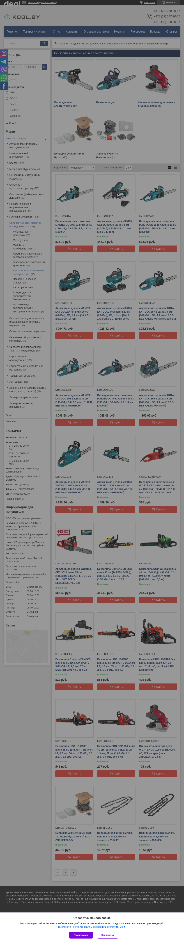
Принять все (81, 935)
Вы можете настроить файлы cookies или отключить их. (90, 926)
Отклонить (107, 935)
